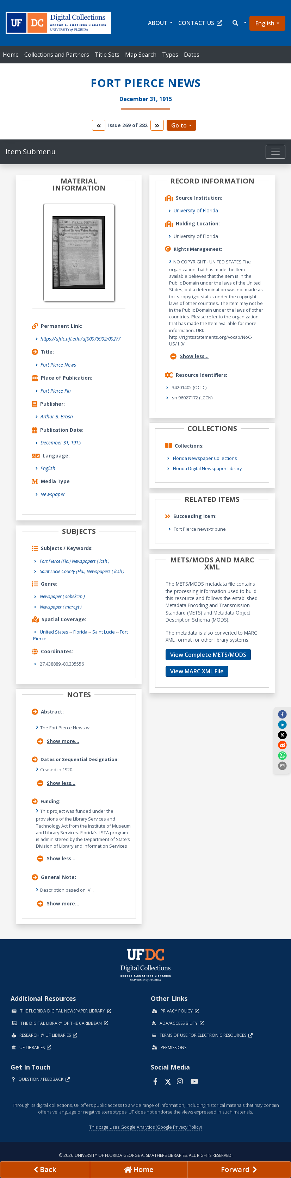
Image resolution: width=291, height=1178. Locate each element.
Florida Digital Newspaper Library (207, 468)
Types (170, 54)
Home (11, 54)
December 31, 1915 (61, 442)
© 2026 (146, 1155)
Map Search (140, 54)
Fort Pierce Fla (56, 390)
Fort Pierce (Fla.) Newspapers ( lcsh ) (75, 561)
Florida (80, 632)
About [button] (158, 23)
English (264, 23)
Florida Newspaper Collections (205, 458)
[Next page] (239, 1169)
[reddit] (282, 744)
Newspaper (53, 494)
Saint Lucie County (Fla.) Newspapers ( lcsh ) (82, 571)
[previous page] (45, 1169)
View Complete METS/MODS (208, 655)
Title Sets (107, 54)
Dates (191, 54)
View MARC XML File (197, 671)
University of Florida (196, 210)
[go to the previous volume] (98, 125)
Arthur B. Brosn (57, 416)
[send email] (282, 765)
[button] (239, 23)
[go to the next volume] (157, 125)
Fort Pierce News (58, 364)
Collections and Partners (56, 54)
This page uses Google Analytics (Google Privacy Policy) (145, 1127)
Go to (179, 125)
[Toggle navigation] (275, 152)
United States (54, 632)
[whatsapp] (282, 755)
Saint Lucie (103, 632)
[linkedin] (282, 724)
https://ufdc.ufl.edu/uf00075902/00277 (80, 338)
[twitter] (282, 734)
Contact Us (200, 23)
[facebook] (282, 714)
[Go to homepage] (138, 1169)
